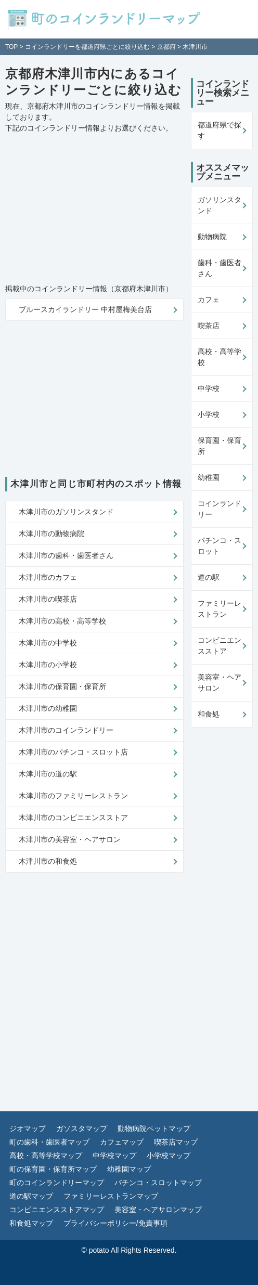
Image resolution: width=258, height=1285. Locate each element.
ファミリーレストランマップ (110, 1196)
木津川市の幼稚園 (48, 708)
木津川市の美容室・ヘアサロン (70, 839)
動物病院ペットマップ (154, 1128)
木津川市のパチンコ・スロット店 (73, 752)
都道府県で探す (219, 130)
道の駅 (209, 577)
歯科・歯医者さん (219, 268)
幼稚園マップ (129, 1169)
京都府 (166, 46)
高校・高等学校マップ (45, 1155)
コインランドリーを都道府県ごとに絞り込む (87, 46)
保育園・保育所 (219, 446)
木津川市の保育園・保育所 (62, 686)
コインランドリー (219, 508)
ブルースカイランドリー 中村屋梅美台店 (85, 309)
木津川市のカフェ (48, 577)
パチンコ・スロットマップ (158, 1182)
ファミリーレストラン (219, 608)
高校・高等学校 (219, 357)
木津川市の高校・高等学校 (62, 621)
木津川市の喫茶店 (48, 599)
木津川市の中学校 (48, 643)
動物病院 (212, 236)
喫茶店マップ (176, 1142)
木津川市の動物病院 (51, 533)
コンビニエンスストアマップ (56, 1209)
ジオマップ (27, 1128)
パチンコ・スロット (219, 545)
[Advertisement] (72, 209)
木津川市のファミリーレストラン (73, 795)
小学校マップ (168, 1155)
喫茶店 (209, 325)
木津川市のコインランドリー (66, 730)
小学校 (209, 414)
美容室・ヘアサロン (219, 682)
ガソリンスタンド (219, 205)
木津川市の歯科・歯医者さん (66, 555)
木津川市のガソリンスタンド (66, 512)
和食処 (209, 714)
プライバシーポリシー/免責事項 (115, 1223)
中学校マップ (114, 1155)
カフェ (209, 299)
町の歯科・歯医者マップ (49, 1142)
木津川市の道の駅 (48, 774)
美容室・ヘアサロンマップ (158, 1209)
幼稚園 (209, 477)
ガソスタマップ (81, 1128)
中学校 (209, 388)
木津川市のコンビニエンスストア (73, 817)
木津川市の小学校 (48, 664)
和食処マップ (31, 1223)
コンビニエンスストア (219, 645)
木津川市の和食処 (48, 861)
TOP (11, 46)
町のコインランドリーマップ (56, 1182)
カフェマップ (122, 1142)
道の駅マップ (31, 1196)
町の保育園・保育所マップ (53, 1169)
